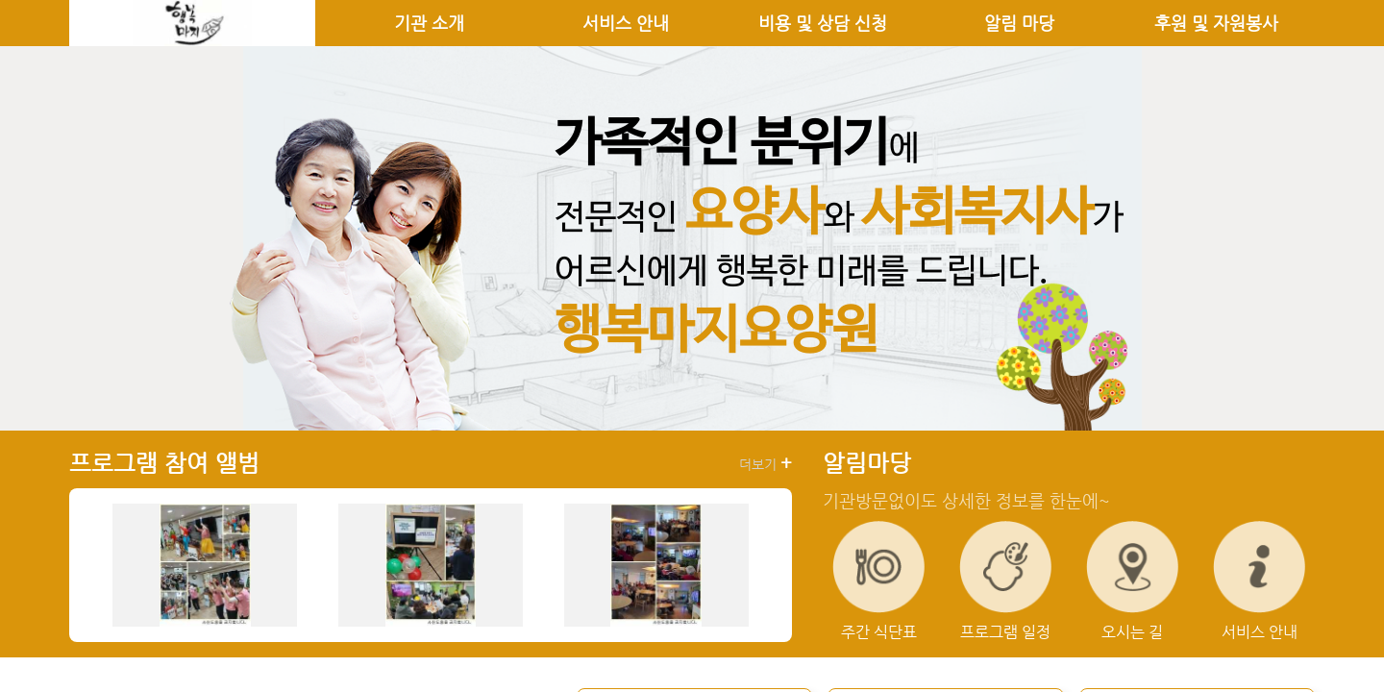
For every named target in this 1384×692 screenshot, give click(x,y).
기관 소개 (429, 23)
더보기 (765, 463)
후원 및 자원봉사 (1216, 23)
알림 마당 (1019, 23)
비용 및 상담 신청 (822, 23)
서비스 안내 (625, 23)
